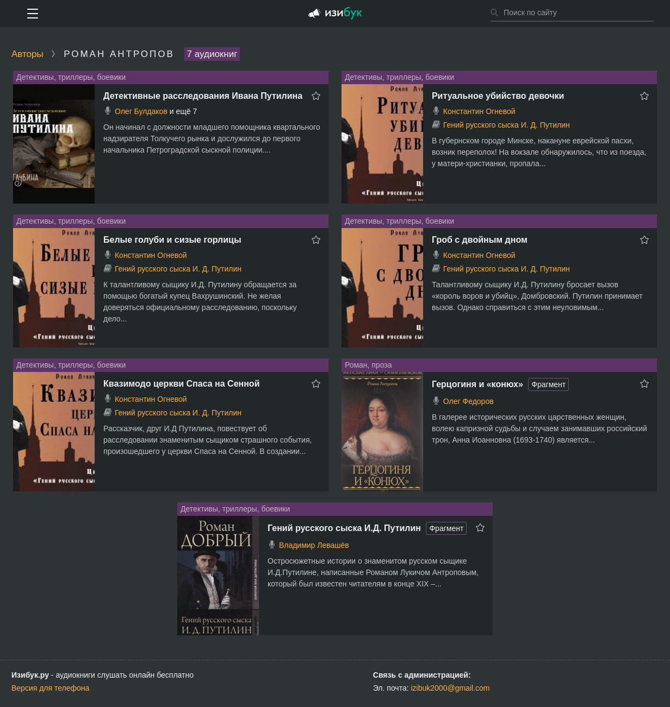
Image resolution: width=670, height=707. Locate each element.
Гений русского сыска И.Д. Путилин (344, 528)
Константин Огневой (479, 111)
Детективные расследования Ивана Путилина (202, 95)
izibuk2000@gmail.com (450, 688)
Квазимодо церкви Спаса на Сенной (181, 383)
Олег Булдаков (141, 111)
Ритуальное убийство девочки (498, 95)
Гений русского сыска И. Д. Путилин (506, 125)
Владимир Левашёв (314, 545)
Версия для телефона (50, 688)
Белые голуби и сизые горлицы (172, 239)
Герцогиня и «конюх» (477, 384)
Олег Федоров (468, 401)
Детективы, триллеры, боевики (71, 77)
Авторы (27, 54)
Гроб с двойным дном (480, 239)
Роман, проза (368, 365)
